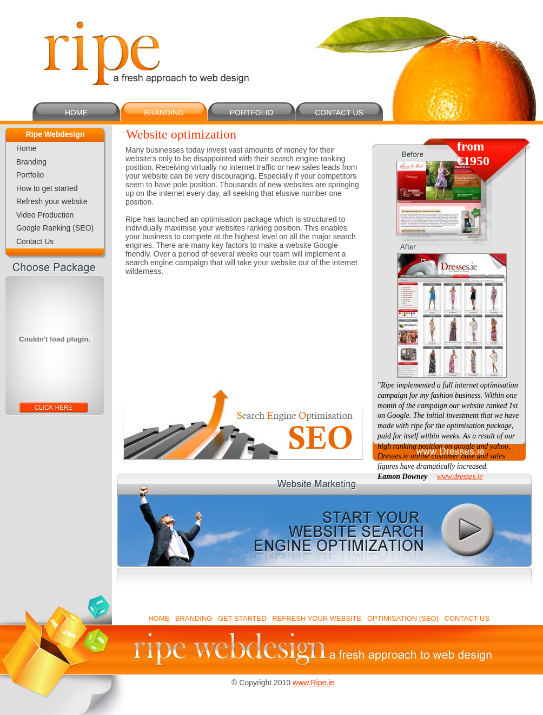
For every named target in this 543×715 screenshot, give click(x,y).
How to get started (47, 188)
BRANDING (164, 112)
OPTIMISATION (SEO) (403, 618)
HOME (76, 112)
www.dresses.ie (460, 477)
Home (26, 148)
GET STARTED (242, 618)
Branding (31, 162)
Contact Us (35, 241)
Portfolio (30, 174)
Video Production (45, 215)
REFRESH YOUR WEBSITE (316, 618)
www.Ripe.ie (313, 682)
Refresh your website (52, 201)
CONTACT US (339, 112)
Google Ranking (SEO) (55, 228)
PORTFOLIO (252, 112)
